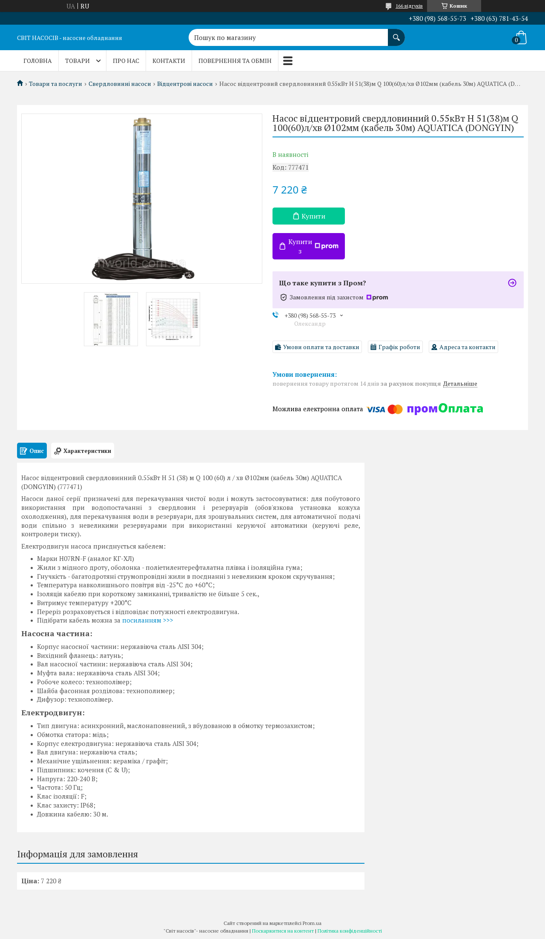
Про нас (126, 61)
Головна (37, 61)
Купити (313, 216)
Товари (77, 61)
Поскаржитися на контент (283, 931)
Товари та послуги (55, 84)
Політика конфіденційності (350, 931)
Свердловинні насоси (120, 84)
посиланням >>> (147, 620)
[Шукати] (396, 33)
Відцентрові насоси (185, 84)
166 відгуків (409, 6)
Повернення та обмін (235, 61)
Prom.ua (312, 923)
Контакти (168, 61)
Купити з (313, 246)
